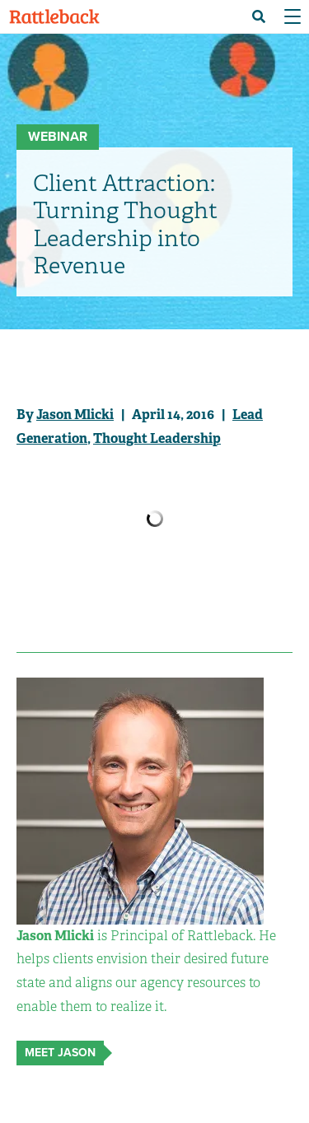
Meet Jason (60, 1053)
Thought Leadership (157, 438)
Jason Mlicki (75, 414)
